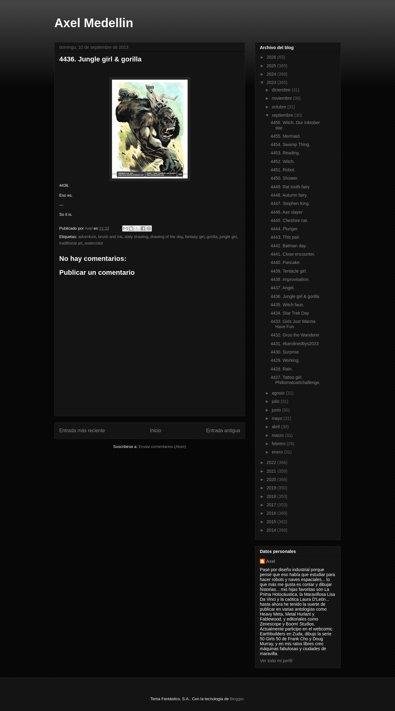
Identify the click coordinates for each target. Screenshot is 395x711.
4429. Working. (285, 360)
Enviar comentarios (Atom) (162, 446)
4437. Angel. (283, 287)
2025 (272, 65)
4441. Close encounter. (293, 254)
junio (277, 410)
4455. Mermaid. (286, 136)
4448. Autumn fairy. (289, 195)
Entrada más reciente (82, 430)
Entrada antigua (223, 430)
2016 (272, 513)
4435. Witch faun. (287, 304)
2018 (272, 496)
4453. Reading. (285, 152)
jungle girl (228, 236)
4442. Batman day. (288, 245)
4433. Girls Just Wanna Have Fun (293, 324)
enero (278, 452)
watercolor (94, 243)
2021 (272, 471)
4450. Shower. (284, 178)
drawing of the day (166, 236)
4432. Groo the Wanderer (295, 334)
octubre (279, 106)
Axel (270, 561)
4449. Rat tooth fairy (290, 186)
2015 (272, 521)
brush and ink (110, 236)
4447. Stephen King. (290, 203)
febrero (279, 443)
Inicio (155, 430)
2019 (272, 487)
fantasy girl (194, 236)
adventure (87, 236)
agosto (279, 393)
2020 (272, 479)
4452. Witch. (283, 161)
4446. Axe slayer (287, 212)
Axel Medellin (93, 23)
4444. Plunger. (284, 228)
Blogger (236, 698)
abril (276, 426)
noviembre (282, 98)
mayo (277, 418)
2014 (272, 530)
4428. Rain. (282, 368)
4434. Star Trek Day (290, 313)
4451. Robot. (283, 169)
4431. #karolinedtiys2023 (295, 343)
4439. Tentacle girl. (289, 271)
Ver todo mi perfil (276, 660)
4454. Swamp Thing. (290, 144)
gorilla (212, 236)
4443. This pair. (285, 237)
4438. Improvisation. (290, 279)
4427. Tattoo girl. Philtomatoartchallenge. (295, 380)
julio (276, 401)
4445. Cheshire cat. (289, 220)
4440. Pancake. (286, 262)
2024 (272, 74)
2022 (272, 462)
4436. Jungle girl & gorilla (295, 296)
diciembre (282, 89)
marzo (278, 435)
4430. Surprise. (285, 351)
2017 (272, 504)
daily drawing (136, 236)
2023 (272, 82)
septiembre (283, 115)
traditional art (70, 243)
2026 (272, 57)
